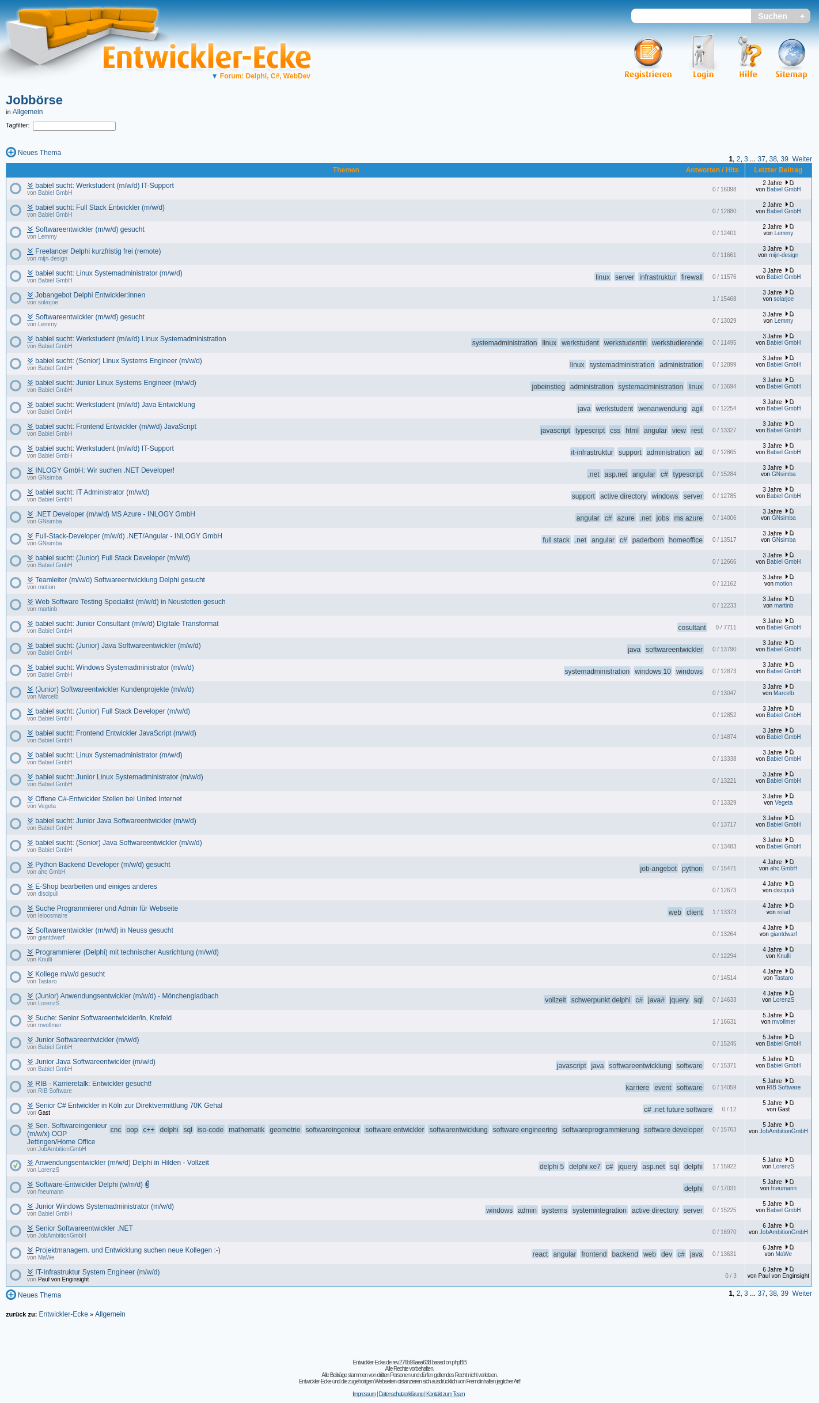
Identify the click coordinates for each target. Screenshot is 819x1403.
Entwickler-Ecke (63, 1314)
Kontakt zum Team (445, 1394)
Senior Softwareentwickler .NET (83, 1228)
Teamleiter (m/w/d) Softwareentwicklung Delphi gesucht (120, 580)
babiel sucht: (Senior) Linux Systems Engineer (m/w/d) (118, 361)
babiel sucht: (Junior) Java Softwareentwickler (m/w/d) (117, 646)
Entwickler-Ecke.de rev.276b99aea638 (391, 1362)
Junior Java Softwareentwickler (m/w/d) (95, 1062)
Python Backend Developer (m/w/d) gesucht (102, 865)
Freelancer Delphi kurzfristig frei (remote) (98, 251)
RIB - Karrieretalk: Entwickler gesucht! (93, 1084)
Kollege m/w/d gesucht (70, 974)
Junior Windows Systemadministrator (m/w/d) (104, 1206)
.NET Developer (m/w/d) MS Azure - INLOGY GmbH (115, 514)
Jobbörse (34, 100)
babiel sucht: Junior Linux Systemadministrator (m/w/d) (119, 777)
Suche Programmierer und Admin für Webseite (106, 908)
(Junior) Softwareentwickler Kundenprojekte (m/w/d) (114, 689)
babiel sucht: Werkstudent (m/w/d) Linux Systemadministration (130, 339)
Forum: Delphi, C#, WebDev (260, 76)
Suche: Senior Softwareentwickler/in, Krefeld (103, 1018)
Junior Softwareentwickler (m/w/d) (87, 1040)
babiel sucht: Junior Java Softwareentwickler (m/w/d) (115, 821)
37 (761, 159)
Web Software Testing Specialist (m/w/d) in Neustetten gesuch (130, 602)
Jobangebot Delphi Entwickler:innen (90, 295)
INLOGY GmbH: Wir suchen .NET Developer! (105, 470)
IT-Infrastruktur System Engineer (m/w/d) (97, 1272)
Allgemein (28, 112)
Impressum (364, 1394)
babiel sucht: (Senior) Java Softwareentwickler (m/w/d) (118, 843)
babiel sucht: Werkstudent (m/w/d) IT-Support (104, 186)
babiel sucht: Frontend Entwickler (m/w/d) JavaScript (115, 427)
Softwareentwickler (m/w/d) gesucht (89, 229)
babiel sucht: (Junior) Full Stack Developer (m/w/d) (112, 558)
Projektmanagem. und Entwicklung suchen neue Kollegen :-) (128, 1250)
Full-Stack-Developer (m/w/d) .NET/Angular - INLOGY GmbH (128, 536)
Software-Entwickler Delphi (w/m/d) (89, 1185)
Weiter (802, 159)
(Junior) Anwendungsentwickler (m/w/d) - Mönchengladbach (126, 996)
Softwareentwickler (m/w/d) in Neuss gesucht (104, 930)
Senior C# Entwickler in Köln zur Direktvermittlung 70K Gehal (128, 1106)
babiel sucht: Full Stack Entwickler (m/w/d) (100, 207)
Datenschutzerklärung (400, 1394)
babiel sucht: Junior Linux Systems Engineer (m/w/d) (115, 383)
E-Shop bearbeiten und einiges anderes (96, 886)
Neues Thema (39, 153)
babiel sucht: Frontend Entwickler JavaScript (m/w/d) (115, 733)
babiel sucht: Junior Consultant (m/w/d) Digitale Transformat (126, 624)
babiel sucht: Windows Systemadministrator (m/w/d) (114, 667)
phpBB (459, 1362)
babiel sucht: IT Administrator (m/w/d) (92, 492)
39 (784, 159)
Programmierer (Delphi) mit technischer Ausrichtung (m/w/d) (127, 952)
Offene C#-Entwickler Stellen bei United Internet (108, 799)
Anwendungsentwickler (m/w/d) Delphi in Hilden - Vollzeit (122, 1163)
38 (772, 159)
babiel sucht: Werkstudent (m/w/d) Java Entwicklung (115, 405)
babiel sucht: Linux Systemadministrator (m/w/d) (108, 273)
